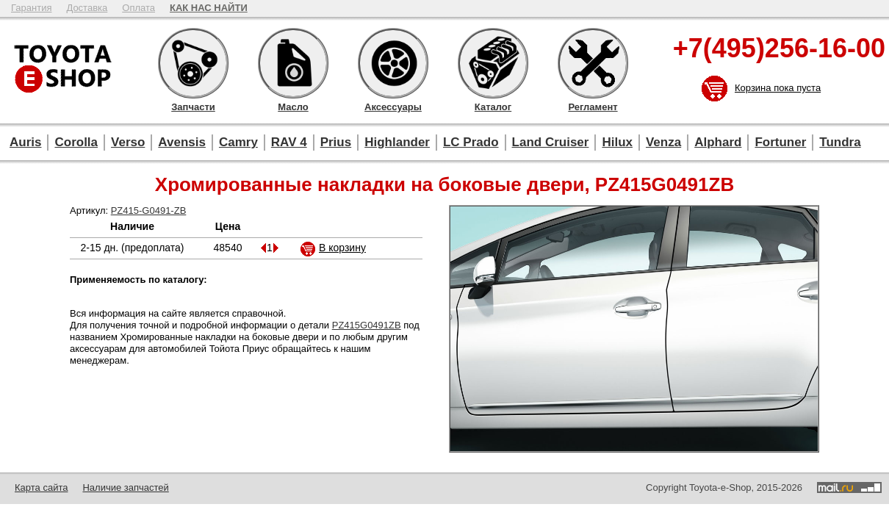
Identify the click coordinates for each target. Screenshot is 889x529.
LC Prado (471, 142)
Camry (238, 142)
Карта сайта (41, 487)
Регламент (593, 63)
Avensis (182, 142)
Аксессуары (393, 63)
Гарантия (31, 7)
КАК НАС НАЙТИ (209, 7)
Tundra (839, 142)
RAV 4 (289, 142)
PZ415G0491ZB (366, 325)
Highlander (397, 142)
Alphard (717, 142)
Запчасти (193, 63)
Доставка (86, 7)
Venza (663, 142)
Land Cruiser (550, 142)
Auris (25, 142)
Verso (128, 142)
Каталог (493, 63)
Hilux (617, 142)
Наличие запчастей (125, 487)
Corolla (76, 142)
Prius (336, 142)
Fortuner (780, 142)
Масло (293, 63)
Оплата (138, 7)
